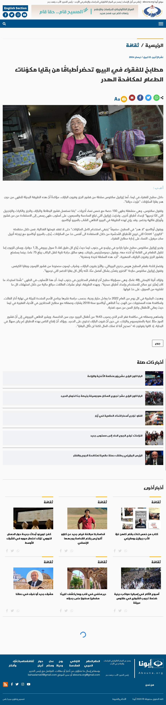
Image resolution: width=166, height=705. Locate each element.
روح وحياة (59, 663)
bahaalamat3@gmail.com (42, 674)
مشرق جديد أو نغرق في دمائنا (34, 594)
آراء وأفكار (12, 663)
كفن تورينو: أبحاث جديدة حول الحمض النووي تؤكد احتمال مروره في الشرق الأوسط (29, 538)
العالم (96, 661)
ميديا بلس (7, 699)
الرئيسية (154, 45)
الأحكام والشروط (119, 698)
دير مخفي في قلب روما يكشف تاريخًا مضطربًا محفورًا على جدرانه (83, 596)
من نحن (149, 685)
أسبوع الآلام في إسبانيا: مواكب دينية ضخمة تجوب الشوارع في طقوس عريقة (136, 598)
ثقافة (30, 661)
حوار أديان (40, 663)
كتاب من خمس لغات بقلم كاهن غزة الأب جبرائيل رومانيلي (136, 536)
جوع (157, 343)
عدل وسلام (50, 663)
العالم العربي (88, 663)
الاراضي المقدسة (74, 663)
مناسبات (21, 661)
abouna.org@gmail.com (86, 674)
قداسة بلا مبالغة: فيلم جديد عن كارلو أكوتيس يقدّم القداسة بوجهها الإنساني (83, 538)
